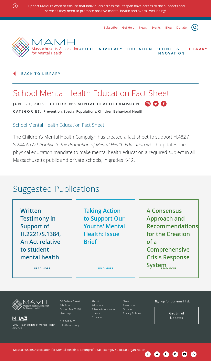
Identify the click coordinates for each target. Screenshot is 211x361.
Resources (129, 305)
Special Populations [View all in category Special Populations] (80, 111)
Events (156, 27)
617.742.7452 (67, 321)
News (143, 27)
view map (65, 313)
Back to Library (41, 74)
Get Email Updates (176, 315)
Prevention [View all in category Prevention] (52, 111)
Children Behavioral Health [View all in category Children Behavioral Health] (121, 111)
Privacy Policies (132, 313)
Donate (181, 27)
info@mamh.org (69, 325)
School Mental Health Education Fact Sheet (58, 125)
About (87, 49)
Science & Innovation (171, 51)
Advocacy (111, 49)
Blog (168, 27)
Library (96, 313)
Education (139, 49)
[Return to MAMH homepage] (45, 47)
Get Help (128, 27)
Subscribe (110, 27)
